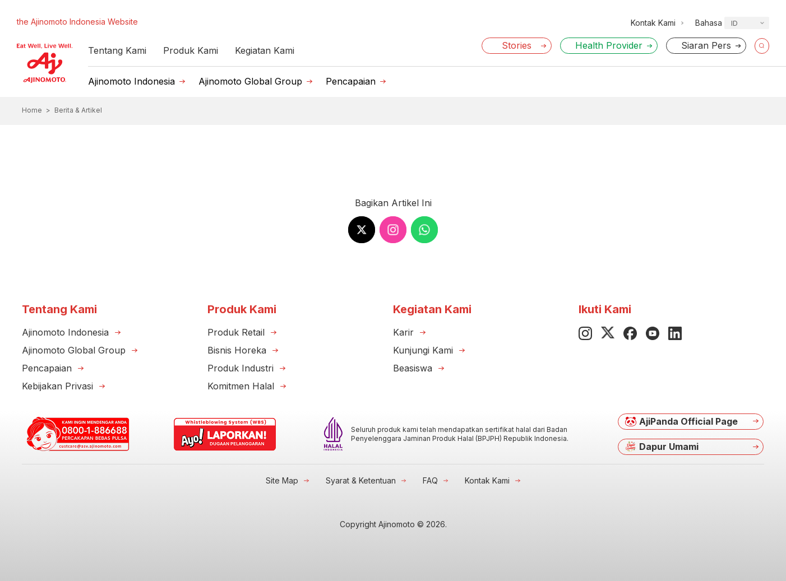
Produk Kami (190, 50)
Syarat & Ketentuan (361, 480)
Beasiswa (412, 368)
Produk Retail (236, 332)
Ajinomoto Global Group (250, 81)
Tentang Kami (117, 50)
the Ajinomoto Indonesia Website (77, 21)
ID (734, 22)
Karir (403, 332)
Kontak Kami (487, 480)
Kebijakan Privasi (57, 386)
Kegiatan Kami (264, 50)
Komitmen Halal (240, 386)
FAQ (430, 480)
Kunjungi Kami (423, 350)
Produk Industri (240, 368)
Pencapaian (351, 81)
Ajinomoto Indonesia (131, 81)
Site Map (282, 480)
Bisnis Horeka (236, 350)
